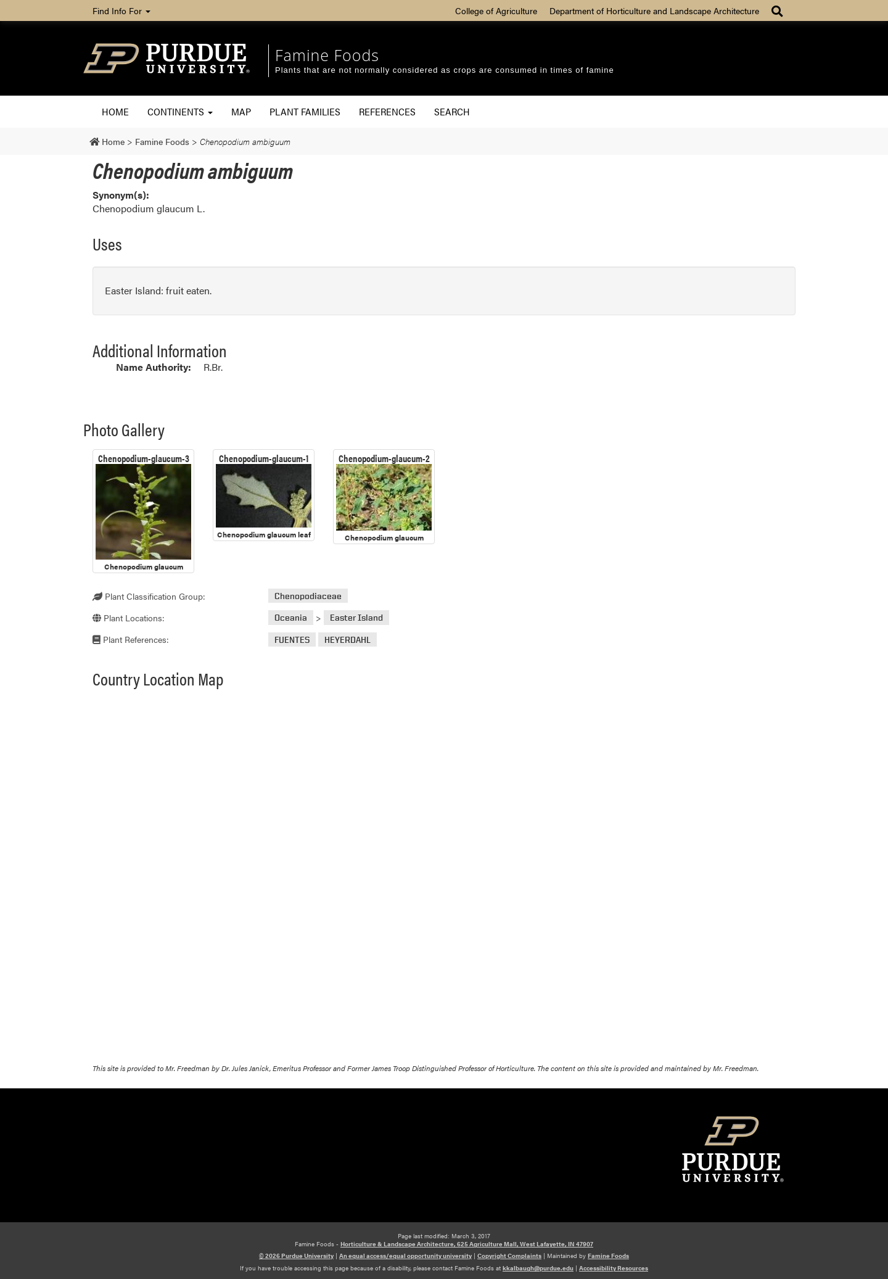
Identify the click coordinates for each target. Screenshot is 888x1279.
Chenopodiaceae (308, 596)
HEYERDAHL (347, 639)
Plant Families (304, 111)
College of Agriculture (496, 10)
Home (115, 111)
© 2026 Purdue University (296, 1255)
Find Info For (121, 10)
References (387, 111)
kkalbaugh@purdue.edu (538, 1268)
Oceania (290, 618)
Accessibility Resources (613, 1268)
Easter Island (356, 618)
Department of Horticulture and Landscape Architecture (654, 10)
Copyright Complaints (509, 1255)
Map (241, 111)
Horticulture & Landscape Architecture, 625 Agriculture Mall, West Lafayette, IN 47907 (466, 1244)
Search (452, 111)
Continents (180, 111)
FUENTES (292, 639)
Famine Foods (327, 54)
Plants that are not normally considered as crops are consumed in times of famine (444, 70)
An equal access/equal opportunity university (405, 1255)
